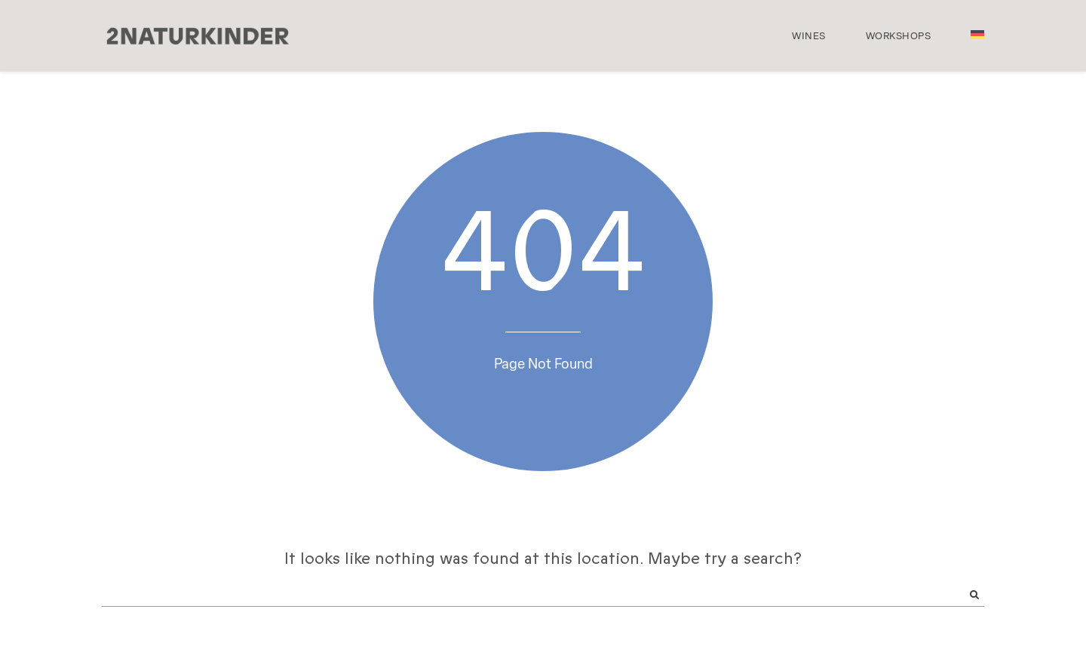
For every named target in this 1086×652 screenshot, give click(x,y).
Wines (809, 35)
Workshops (898, 35)
